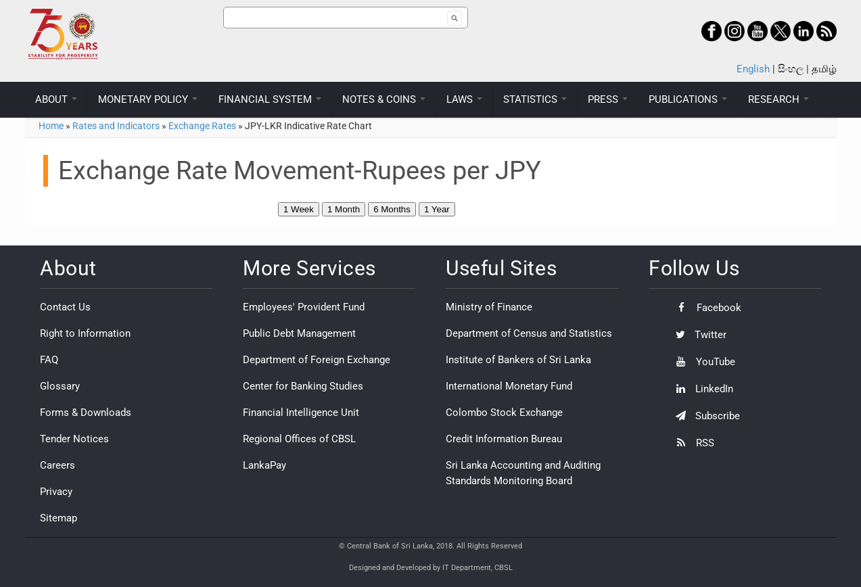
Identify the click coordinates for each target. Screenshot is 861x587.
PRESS (608, 99)
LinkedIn (701, 389)
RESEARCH (778, 99)
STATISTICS (535, 99)
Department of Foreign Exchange (316, 360)
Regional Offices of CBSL (299, 439)
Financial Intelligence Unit (301, 412)
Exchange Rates (202, 125)
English (753, 69)
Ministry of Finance (489, 307)
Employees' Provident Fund (304, 307)
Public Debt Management (299, 333)
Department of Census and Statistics (529, 333)
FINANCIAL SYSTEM (269, 99)
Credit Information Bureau (504, 439)
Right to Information (85, 333)
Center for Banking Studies (303, 386)
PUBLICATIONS (688, 99)
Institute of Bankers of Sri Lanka (518, 360)
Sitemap (58, 518)
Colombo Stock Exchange (504, 412)
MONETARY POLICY (147, 99)
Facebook (705, 308)
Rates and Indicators (116, 125)
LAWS (464, 99)
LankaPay (264, 465)
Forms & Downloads (85, 412)
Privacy (56, 492)
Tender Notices (74, 439)
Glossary (60, 386)
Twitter (697, 335)
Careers (57, 465)
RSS (691, 443)
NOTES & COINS (383, 99)
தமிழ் (824, 69)
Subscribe (704, 416)
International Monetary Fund (509, 386)
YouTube (702, 362)
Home (51, 125)
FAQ (49, 360)
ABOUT (56, 99)
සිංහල (791, 69)
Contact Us (65, 307)
